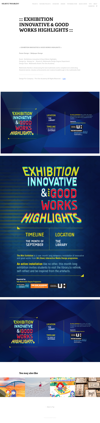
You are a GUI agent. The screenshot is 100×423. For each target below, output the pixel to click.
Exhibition (91, 6)
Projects (35, 4)
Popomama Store (72, 4)
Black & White (83, 4)
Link (64, 78)
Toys (90, 4)
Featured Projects (45, 4)
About (95, 4)
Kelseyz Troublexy (10, 3)
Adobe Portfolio (52, 417)
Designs (63, 4)
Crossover (55, 4)
